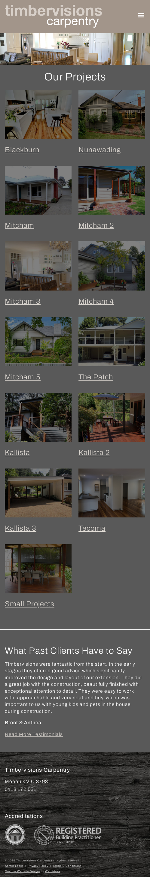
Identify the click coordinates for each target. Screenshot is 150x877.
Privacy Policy (38, 865)
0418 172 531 (20, 789)
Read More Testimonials (34, 734)
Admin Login (14, 865)
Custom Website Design (22, 871)
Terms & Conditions (67, 865)
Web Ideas (52, 871)
